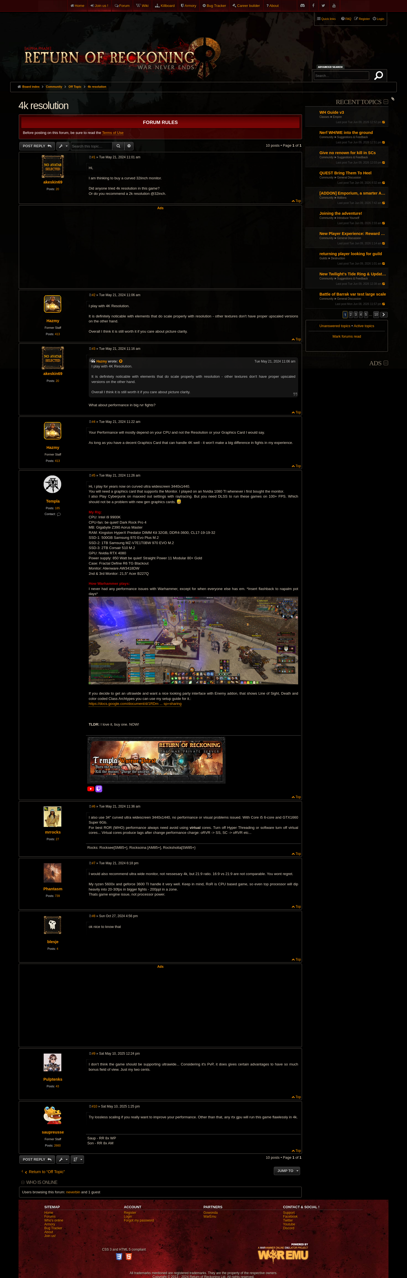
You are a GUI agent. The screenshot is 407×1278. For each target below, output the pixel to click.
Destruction (338, 258)
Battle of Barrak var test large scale (352, 294)
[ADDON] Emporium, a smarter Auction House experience (353, 193)
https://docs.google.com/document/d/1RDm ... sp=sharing (135, 704)
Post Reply (34, 146)
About (274, 6)
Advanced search (331, 66)
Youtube (289, 1224)
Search (379, 76)
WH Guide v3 (331, 112)
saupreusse (53, 1132)
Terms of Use (113, 133)
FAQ (348, 18)
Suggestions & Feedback (352, 137)
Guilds (323, 258)
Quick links (328, 18)
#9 (93, 1053)
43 (57, 1086)
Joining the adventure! (340, 213)
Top (298, 201)
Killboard (168, 6)
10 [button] (376, 315)
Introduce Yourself (348, 217)
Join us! (50, 1236)
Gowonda (211, 1213)
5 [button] (366, 315)
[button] (384, 314)
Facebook (290, 1217)
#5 (93, 475)
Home (80, 6)
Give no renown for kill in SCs (347, 153)
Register (130, 1213)
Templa (53, 501)
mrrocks (53, 832)
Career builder (248, 6)
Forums (50, 1217)
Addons (341, 197)
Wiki (145, 6)
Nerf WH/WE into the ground (346, 132)
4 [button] (361, 315)
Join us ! (101, 6)
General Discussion (349, 177)
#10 (94, 1106)
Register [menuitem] (364, 18)
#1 (93, 157)
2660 (57, 1145)
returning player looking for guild (350, 254)
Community (326, 137)
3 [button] (356, 315)
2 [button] (351, 315)
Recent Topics (358, 101)
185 (57, 508)
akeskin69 (52, 182)
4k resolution (97, 86)
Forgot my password (139, 1220)
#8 (93, 916)
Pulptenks (52, 1079)
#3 (93, 349)
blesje (53, 942)
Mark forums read (347, 336)
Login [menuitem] (380, 18)
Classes (324, 116)
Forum (124, 6)
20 (57, 189)
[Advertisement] (160, 249)
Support (289, 1213)
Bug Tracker (216, 6)
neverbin (73, 1192)
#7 (93, 863)
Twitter (288, 1220)
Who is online (41, 1182)
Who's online (53, 1220)
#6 (93, 806)
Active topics (364, 326)
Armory (190, 6)
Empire (337, 116)
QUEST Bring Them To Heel (345, 173)
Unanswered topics (334, 326)
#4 (93, 422)
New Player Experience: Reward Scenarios (353, 233)
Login (128, 1217)
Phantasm (52, 889)
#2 (93, 295)
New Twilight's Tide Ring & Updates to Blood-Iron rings (353, 274)
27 (57, 839)
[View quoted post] (121, 361)
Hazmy (52, 321)
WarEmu (210, 1217)
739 (57, 895)
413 (57, 334)
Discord (289, 1228)
